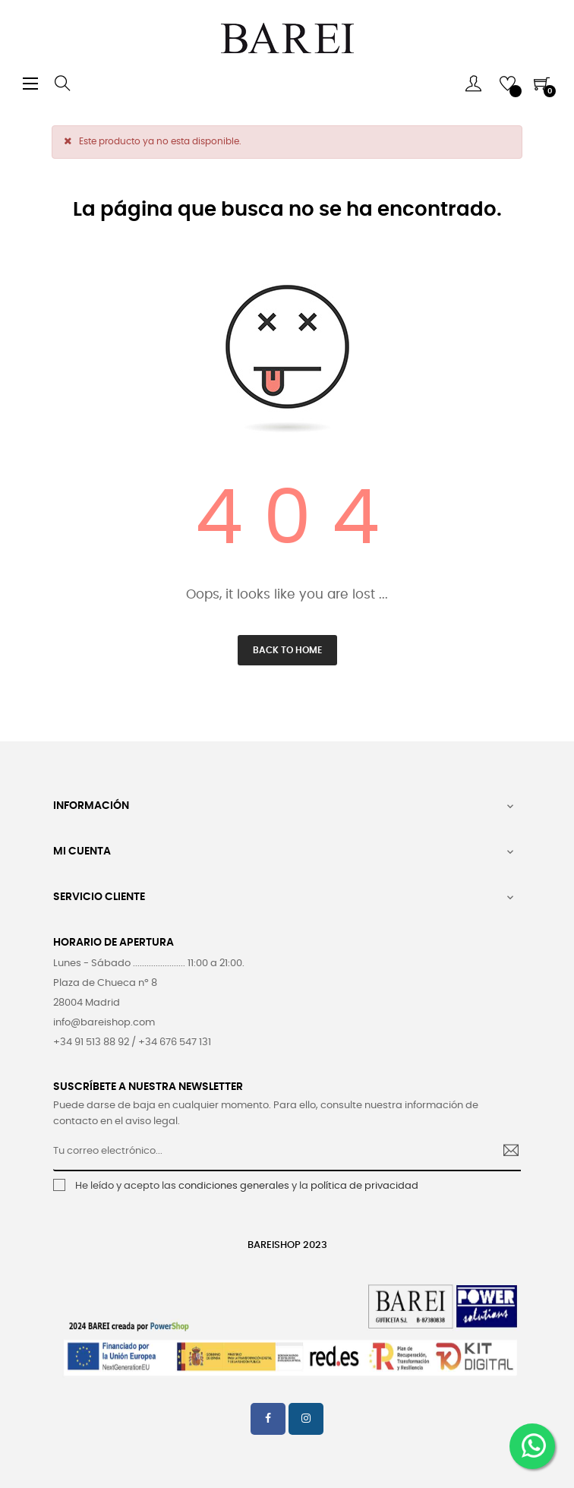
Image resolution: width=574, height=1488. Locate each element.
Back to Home (287, 650)
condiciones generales (233, 1186)
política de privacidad (364, 1186)
